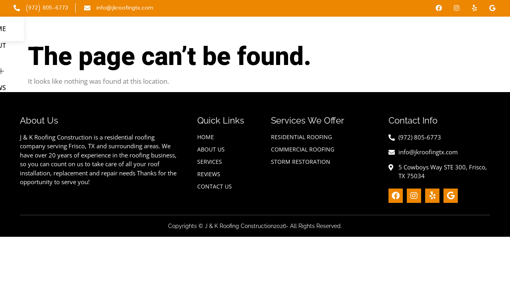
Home (298, 32)
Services (383, 32)
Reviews (427, 32)
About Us (336, 32)
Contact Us (472, 32)
